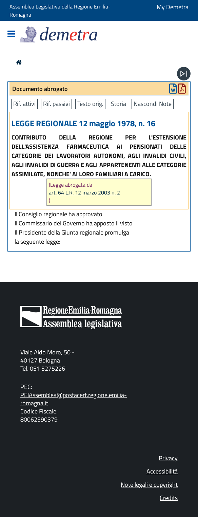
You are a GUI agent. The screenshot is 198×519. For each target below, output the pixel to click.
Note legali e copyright (149, 484)
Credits (169, 497)
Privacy (168, 458)
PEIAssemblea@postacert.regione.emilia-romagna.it (73, 399)
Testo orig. (90, 103)
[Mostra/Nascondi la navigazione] (11, 34)
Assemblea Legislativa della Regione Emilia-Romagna (60, 10)
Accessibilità (162, 471)
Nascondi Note (153, 103)
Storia (118, 103)
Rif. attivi (24, 103)
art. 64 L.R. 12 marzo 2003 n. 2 (84, 193)
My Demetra (173, 7)
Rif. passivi (56, 103)
